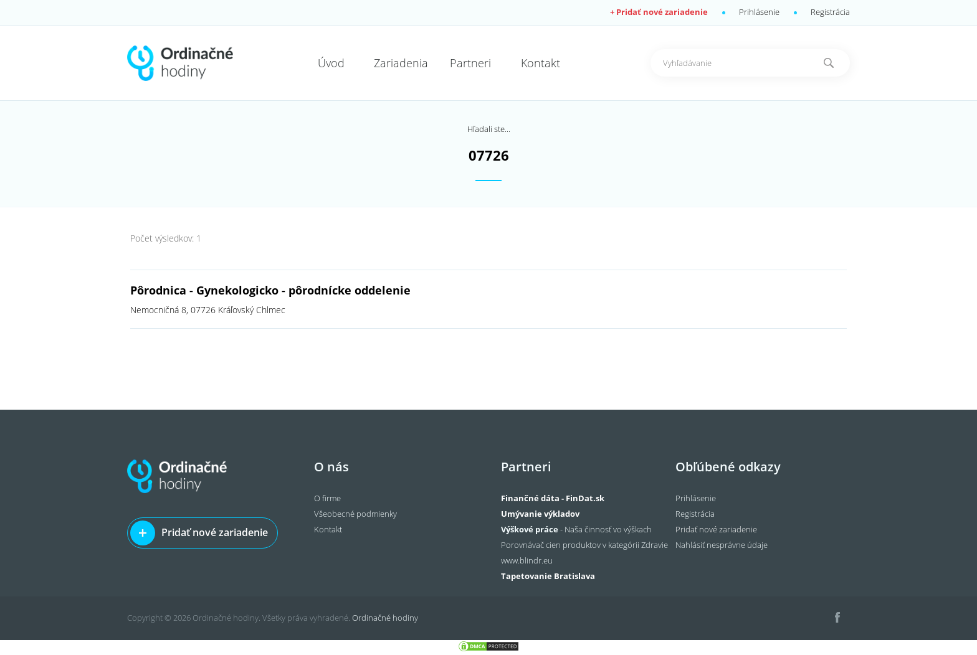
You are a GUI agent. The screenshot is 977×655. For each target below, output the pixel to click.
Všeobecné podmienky (355, 513)
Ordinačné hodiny (385, 617)
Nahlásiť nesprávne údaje (721, 544)
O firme (327, 498)
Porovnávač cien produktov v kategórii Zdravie (584, 544)
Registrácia (830, 11)
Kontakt (328, 529)
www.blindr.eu (527, 560)
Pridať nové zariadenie (214, 532)
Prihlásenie (759, 11)
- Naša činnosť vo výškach (576, 529)
